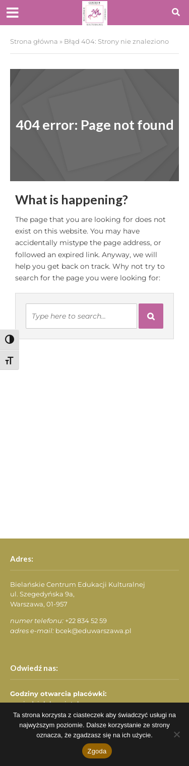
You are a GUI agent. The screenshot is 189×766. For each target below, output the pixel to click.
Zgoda (96, 751)
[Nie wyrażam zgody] (176, 734)
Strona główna (34, 41)
